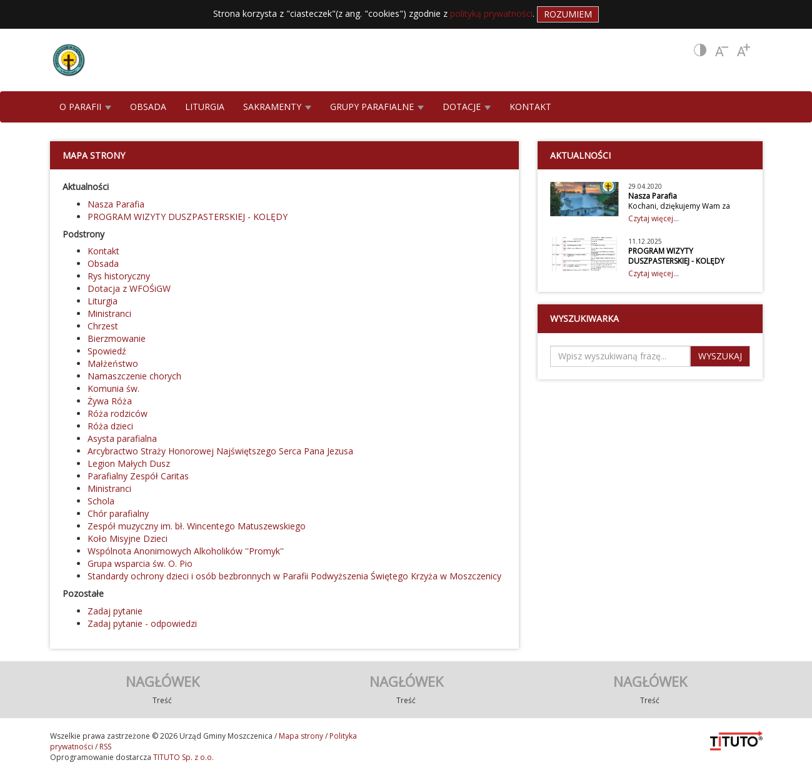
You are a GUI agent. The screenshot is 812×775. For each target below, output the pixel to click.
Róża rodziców (118, 413)
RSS (105, 746)
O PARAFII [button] (85, 106)
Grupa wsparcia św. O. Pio (140, 563)
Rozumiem (568, 14)
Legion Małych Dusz (129, 463)
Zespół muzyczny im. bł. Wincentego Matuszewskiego (197, 526)
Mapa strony (301, 736)
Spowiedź (107, 351)
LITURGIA (204, 106)
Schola (101, 501)
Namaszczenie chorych (134, 376)
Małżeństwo (113, 363)
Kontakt (103, 251)
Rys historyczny (119, 276)
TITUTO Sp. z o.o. (182, 757)
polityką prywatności (491, 13)
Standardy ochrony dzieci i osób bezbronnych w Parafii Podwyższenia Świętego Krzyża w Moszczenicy (294, 576)
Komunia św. (113, 388)
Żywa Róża (110, 401)
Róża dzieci (110, 426)
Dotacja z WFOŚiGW (129, 288)
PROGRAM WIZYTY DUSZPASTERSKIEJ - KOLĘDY (188, 216)
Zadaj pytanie (115, 611)
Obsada (103, 263)
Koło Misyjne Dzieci (128, 538)
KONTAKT (530, 106)
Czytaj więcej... (653, 218)
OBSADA (148, 106)
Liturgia (103, 301)
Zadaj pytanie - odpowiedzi (142, 623)
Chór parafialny (118, 513)
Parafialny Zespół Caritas (138, 476)
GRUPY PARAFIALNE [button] (377, 106)
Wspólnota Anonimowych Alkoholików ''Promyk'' (186, 551)
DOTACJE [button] (467, 106)
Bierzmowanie (117, 338)
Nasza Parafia (116, 204)
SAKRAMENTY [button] (277, 106)
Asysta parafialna (122, 438)
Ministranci (109, 313)
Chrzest (103, 326)
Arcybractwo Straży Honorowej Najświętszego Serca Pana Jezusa (220, 451)
